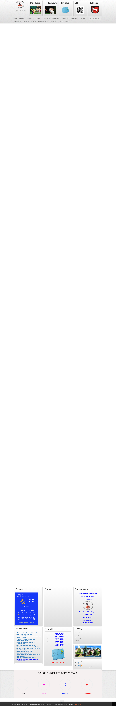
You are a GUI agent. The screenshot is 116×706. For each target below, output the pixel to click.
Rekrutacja (38, 18)
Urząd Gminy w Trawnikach (26, 639)
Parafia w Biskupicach (24, 653)
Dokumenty (83, 18)
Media (59, 21)
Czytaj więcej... (78, 704)
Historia (52, 21)
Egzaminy (16, 21)
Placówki (46, 18)
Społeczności (73, 18)
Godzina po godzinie (23, 622)
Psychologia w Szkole (24, 651)
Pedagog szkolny (42, 21)
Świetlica (25, 21)
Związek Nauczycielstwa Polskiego (28, 647)
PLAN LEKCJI (58, 662)
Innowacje (33, 21)
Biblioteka (63, 18)
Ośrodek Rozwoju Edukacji (26, 645)
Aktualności (22, 18)
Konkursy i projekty (94, 18)
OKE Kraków (21, 637)
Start (15, 18)
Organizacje (55, 18)
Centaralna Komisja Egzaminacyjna (29, 636)
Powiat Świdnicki (22, 640)
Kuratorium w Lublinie (24, 634)
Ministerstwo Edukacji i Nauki (27, 633)
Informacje (29, 18)
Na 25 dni (32, 622)
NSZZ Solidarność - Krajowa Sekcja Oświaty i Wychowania (29, 649)
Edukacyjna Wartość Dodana (26, 657)
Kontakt (67, 21)
